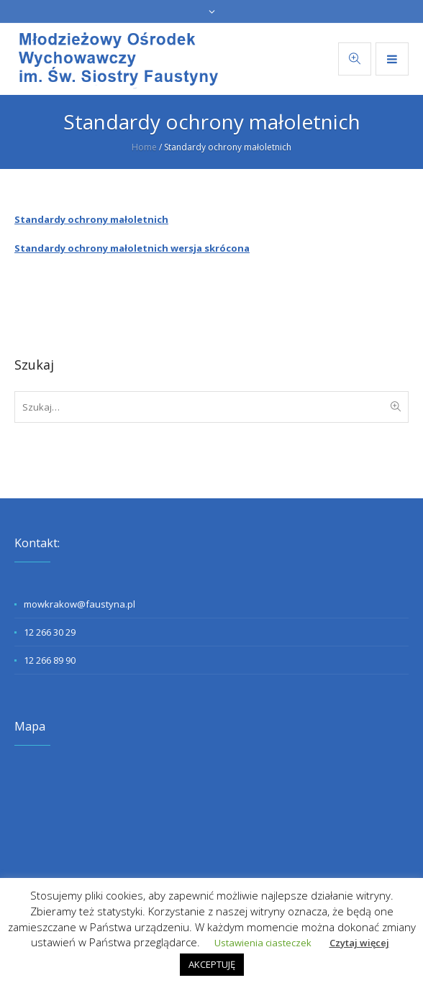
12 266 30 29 (50, 632)
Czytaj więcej (359, 942)
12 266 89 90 (50, 660)
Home (144, 147)
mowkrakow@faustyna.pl (79, 604)
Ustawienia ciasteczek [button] (262, 942)
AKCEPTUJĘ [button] (211, 964)
